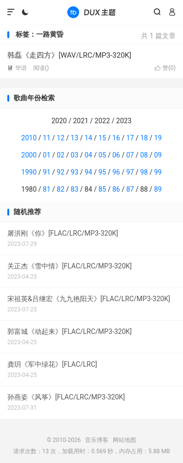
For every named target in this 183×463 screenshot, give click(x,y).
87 (130, 189)
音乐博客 (91, 12)
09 (158, 155)
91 (47, 172)
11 (47, 138)
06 (116, 155)
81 (47, 189)
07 (130, 155)
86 (116, 189)
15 (102, 138)
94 (88, 172)
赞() (165, 68)
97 (130, 172)
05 (102, 155)
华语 (17, 68)
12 (60, 138)
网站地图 (124, 440)
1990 (29, 172)
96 (116, 172)
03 (75, 155)
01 (47, 155)
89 (158, 189)
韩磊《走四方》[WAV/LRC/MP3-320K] (69, 55)
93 (75, 172)
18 (144, 138)
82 (60, 189)
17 (130, 138)
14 (88, 138)
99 (158, 172)
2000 (29, 155)
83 (75, 189)
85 (102, 189)
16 (116, 138)
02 (60, 155)
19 (158, 138)
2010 (29, 138)
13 (75, 138)
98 (144, 172)
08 (144, 155)
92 (60, 172)
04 (88, 155)
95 (102, 172)
